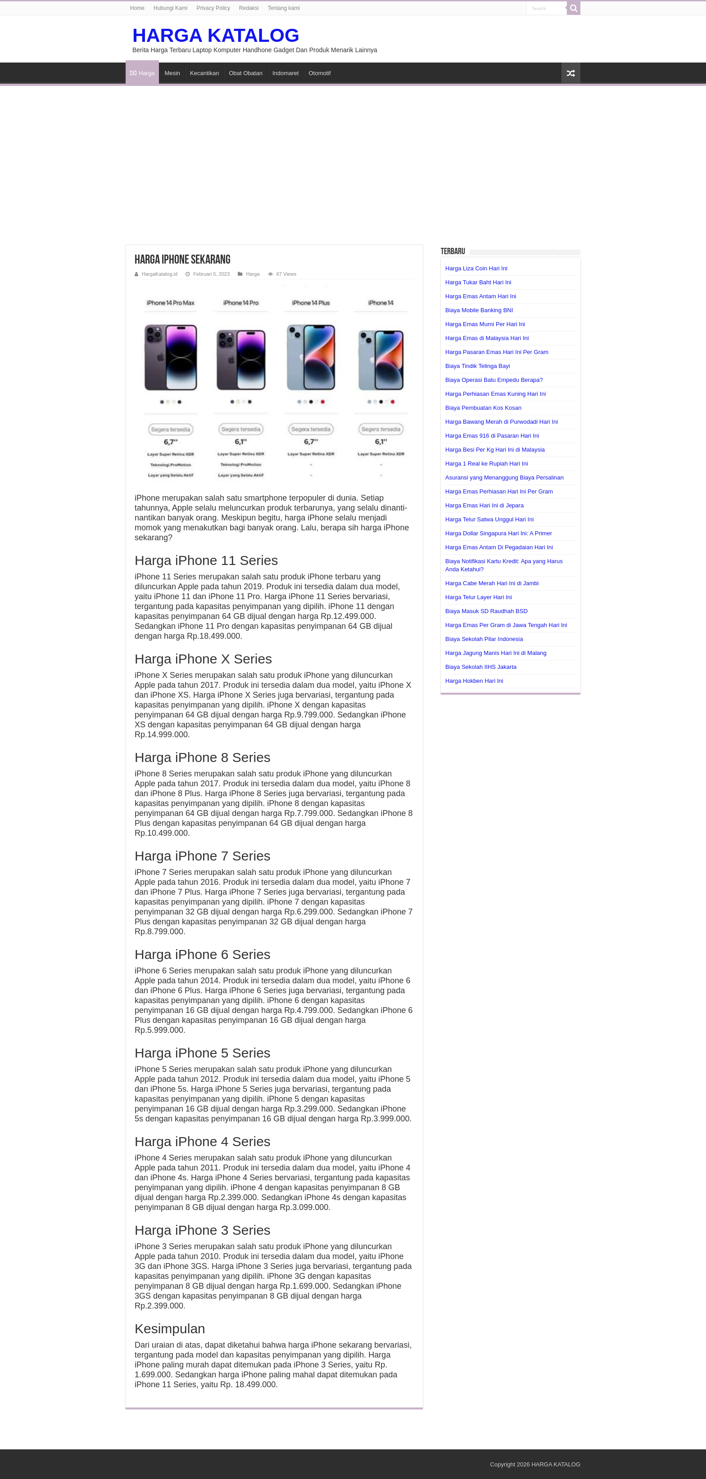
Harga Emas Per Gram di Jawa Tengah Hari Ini (506, 625)
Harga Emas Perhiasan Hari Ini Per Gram (499, 491)
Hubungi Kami (170, 8)
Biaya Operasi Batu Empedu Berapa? (494, 379)
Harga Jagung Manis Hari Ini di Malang (496, 653)
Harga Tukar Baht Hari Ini (478, 282)
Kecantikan (204, 73)
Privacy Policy (213, 8)
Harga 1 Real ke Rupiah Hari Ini (486, 463)
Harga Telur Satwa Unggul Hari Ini (489, 519)
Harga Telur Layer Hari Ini (478, 597)
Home (137, 8)
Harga (142, 73)
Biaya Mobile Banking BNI (479, 310)
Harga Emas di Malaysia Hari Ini (487, 338)
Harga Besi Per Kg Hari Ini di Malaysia (495, 449)
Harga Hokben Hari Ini (474, 680)
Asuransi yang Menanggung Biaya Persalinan (504, 477)
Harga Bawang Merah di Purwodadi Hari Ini (501, 421)
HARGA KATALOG (215, 35)
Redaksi (248, 8)
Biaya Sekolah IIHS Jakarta (480, 666)
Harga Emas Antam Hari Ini (480, 296)
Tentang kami (283, 8)
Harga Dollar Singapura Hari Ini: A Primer (498, 533)
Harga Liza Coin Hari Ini (476, 268)
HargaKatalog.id (159, 274)
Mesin (172, 73)
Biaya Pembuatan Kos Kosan (483, 407)
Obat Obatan (245, 73)
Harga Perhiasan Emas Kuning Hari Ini (495, 393)
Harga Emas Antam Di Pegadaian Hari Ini (499, 547)
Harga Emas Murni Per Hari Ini (485, 324)
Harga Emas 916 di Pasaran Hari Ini (492, 435)
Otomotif (319, 73)
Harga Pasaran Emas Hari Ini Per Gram (496, 352)
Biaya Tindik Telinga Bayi (477, 366)
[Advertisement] (353, 160)
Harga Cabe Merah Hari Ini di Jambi (492, 583)
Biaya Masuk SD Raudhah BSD (486, 611)
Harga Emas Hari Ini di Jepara (484, 505)
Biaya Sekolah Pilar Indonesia (484, 639)
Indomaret (285, 73)
